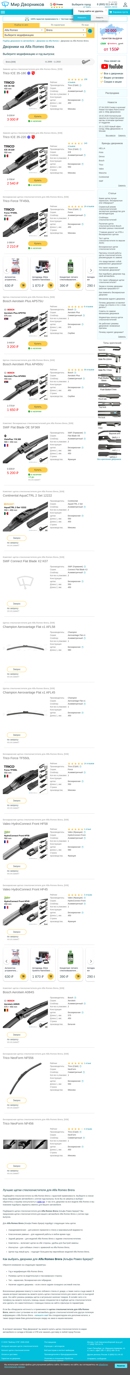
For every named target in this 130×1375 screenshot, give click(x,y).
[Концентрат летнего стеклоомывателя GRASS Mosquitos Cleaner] (70, 266)
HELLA (102, 148)
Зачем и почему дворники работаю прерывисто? (111, 287)
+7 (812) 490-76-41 (112, 1350)
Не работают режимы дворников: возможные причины (109, 325)
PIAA (101, 152)
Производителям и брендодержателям (60, 1354)
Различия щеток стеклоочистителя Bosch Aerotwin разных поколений (111, 226)
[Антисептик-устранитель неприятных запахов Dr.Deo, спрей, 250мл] (15, 266)
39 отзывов (89, 370)
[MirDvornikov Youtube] (112, 71)
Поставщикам (50, 1342)
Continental (104, 177)
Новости (112, 102)
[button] (7, 270)
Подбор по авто (21, 25)
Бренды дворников (112, 143)
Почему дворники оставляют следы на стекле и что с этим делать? (112, 305)
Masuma (102, 173)
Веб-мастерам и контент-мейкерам (59, 1350)
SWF (101, 181)
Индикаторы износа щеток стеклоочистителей (111, 318)
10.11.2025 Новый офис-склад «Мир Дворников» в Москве (111, 128)
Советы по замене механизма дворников (109, 312)
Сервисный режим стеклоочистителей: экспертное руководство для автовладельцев (112, 210)
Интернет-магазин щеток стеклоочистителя (19, 1346)
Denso (102, 156)
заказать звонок (111, 7)
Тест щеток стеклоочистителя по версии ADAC (112, 240)
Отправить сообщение (96, 1359)
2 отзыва (88, 1129)
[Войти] (125, 5)
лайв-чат (41, 1202)
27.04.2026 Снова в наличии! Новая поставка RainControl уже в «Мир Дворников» (112, 109)
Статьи (112, 193)
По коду (85, 25)
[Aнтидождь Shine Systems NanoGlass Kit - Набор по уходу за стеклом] (43, 266)
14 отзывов (89, 763)
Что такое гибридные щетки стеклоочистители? (111, 281)
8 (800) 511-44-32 (107, 4)
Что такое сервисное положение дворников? (109, 269)
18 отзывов (89, 206)
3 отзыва (88, 895)
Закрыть (99, 17)
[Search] (90, 31)
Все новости (110, 135)
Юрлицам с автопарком (54, 1346)
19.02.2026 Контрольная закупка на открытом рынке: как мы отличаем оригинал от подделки (112, 119)
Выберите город (81, 4)
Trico (101, 165)
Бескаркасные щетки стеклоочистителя (108, 248)
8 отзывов (88, 306)
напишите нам (41, 1315)
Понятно (121, 1366)
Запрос (16, 538)
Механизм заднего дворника (112, 299)
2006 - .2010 (53, 62)
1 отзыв (87, 829)
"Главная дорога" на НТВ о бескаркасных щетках (111, 233)
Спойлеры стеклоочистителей (107, 218)
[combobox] (24, 30)
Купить (38, 116)
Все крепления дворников (109, 402)
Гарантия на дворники (10, 1358)
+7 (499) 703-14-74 (95, 1344)
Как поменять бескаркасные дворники (112, 293)
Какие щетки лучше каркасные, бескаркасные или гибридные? (111, 200)
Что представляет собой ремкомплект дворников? (110, 262)
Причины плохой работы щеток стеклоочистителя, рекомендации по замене (110, 255)
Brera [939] (10, 62)
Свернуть (122, 135)
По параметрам (58, 25)
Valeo (101, 169)
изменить (87, 7)
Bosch (101, 160)
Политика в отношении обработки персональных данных (58, 1359)
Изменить (82, 17)
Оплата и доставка (9, 1354)
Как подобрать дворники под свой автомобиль (112, 275)
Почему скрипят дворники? (111, 332)
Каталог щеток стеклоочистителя (15, 1350)
